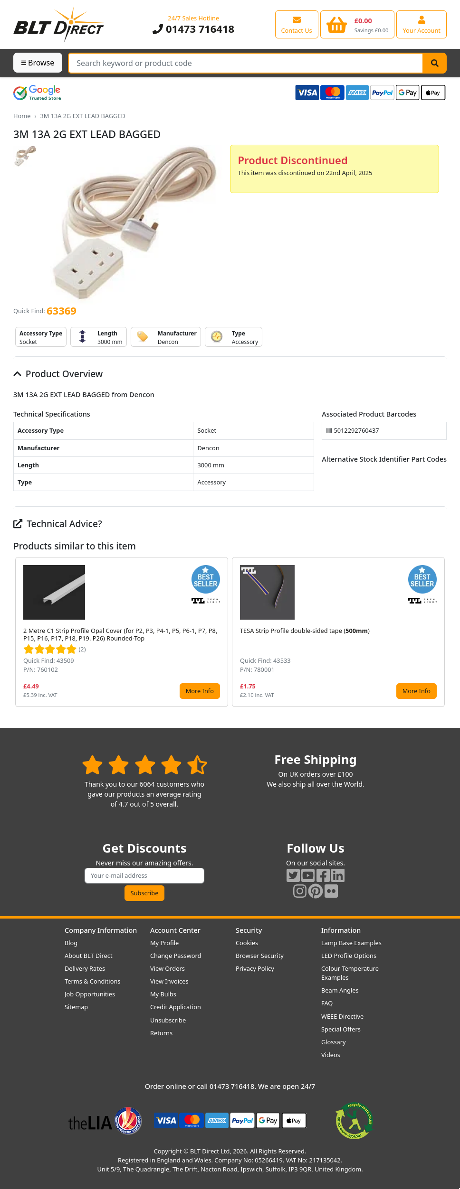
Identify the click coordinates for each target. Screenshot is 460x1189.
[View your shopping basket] (357, 24)
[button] (439, 632)
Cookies (247, 942)
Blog (71, 942)
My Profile (164, 942)
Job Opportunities (90, 994)
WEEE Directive (342, 1016)
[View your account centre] (421, 24)
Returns (161, 1033)
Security (249, 930)
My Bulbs (163, 994)
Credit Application (175, 1007)
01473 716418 (193, 29)
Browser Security (260, 955)
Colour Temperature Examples (350, 973)
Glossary (333, 1042)
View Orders (167, 968)
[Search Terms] (245, 63)
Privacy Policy (255, 968)
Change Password (175, 955)
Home (21, 115)
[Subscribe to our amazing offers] (144, 875)
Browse (37, 62)
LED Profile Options (348, 955)
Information (341, 930)
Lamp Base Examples (351, 942)
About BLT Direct (89, 955)
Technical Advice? (57, 523)
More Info (200, 691)
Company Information (101, 930)
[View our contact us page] (296, 24)
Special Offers (341, 1029)
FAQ (327, 1003)
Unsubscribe (168, 1020)
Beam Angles (340, 990)
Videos (330, 1054)
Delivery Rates (85, 968)
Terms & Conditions (92, 981)
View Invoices (169, 981)
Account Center (175, 930)
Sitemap (76, 1007)
